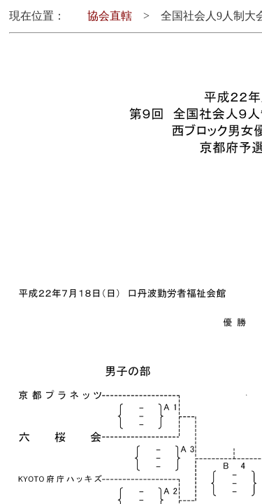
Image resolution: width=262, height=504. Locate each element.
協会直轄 (109, 16)
